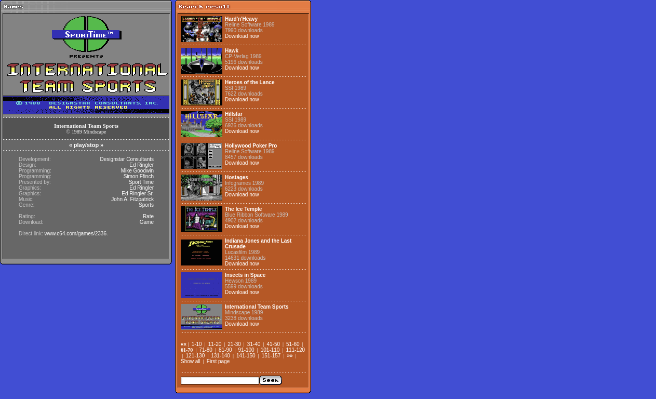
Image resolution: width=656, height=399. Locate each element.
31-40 (254, 344)
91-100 (246, 350)
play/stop (86, 145)
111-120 (295, 350)
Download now (242, 36)
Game (147, 222)
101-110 (270, 350)
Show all (190, 361)
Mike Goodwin (137, 171)
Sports (146, 205)
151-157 (271, 355)
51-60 (293, 344)
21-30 (234, 344)
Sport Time (141, 182)
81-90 (225, 350)
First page (218, 361)
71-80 (205, 350)
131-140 (220, 355)
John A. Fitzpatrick (132, 199)
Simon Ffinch (139, 176)
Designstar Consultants (127, 159)
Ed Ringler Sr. (138, 193)
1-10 (197, 344)
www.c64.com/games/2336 (75, 233)
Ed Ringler (141, 165)
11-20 (215, 344)
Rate (148, 216)
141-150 (246, 355)
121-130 (195, 355)
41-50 (273, 344)
